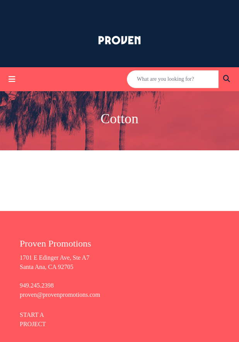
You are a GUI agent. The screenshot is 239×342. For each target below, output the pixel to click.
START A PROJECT (33, 319)
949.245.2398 (37, 285)
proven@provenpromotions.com (60, 294)
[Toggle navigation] (12, 79)
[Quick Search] (173, 79)
